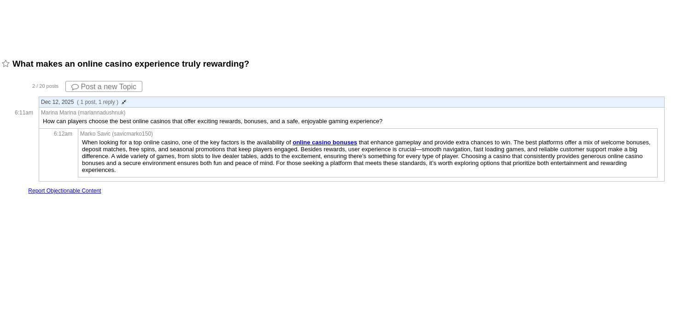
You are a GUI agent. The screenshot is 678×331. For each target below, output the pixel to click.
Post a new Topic (103, 87)
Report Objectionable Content (64, 191)
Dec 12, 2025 (83, 102)
